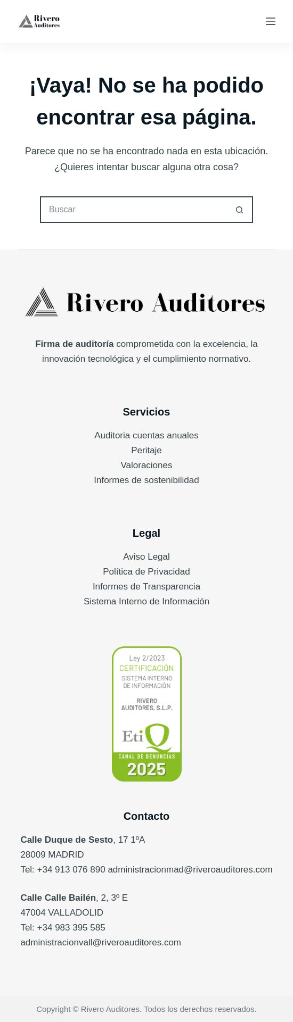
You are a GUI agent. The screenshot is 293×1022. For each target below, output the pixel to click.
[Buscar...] (133, 209)
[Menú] (270, 21)
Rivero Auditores (110, 1008)
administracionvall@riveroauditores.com (100, 942)
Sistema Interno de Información (146, 601)
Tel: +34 (37, 928)
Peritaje (146, 450)
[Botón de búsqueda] (239, 209)
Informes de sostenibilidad (146, 480)
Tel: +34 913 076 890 (62, 870)
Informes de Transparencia (146, 586)
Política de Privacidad (146, 572)
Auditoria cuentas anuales (146, 435)
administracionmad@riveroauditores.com (190, 870)
